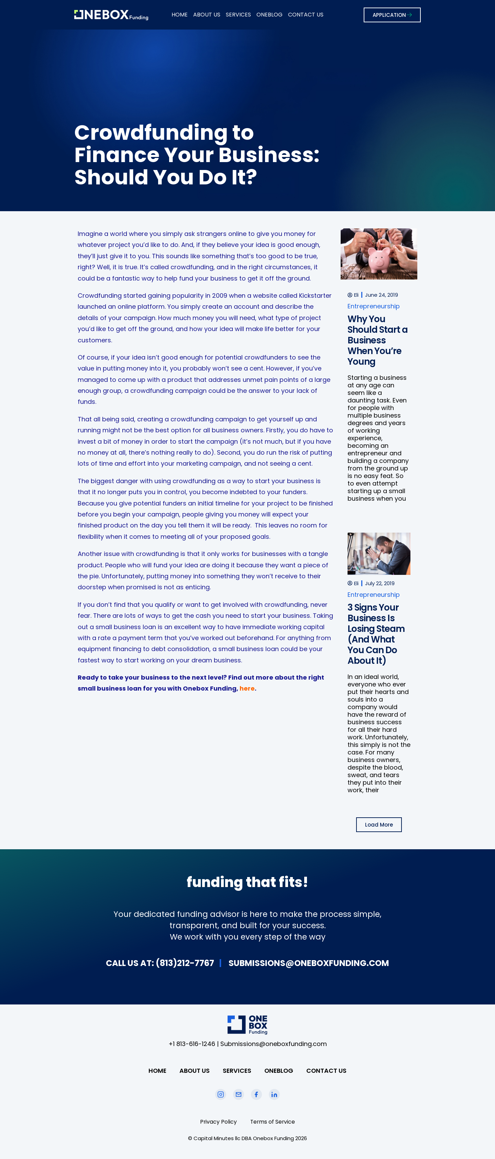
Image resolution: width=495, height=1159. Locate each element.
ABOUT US (206, 15)
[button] (379, 824)
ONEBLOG (269, 15)
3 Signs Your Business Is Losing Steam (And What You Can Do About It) (376, 634)
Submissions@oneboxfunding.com (273, 1043)
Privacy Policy (217, 1122)
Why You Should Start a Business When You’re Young (378, 340)
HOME (180, 15)
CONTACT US (305, 15)
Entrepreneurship (374, 306)
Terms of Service (273, 1122)
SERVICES (238, 15)
